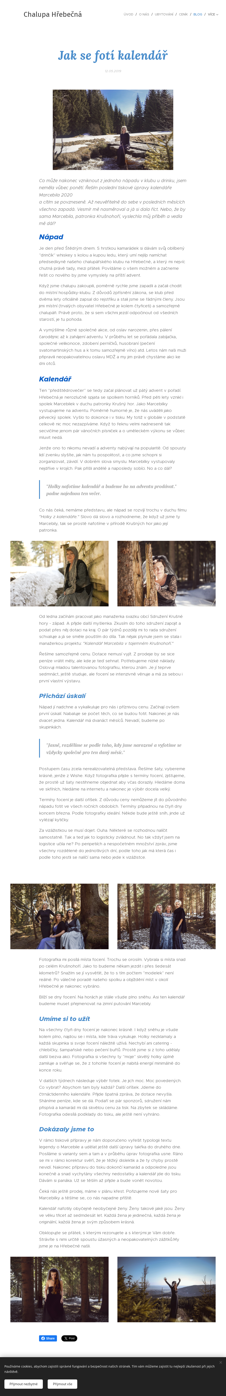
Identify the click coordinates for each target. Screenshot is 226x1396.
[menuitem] (130, 14)
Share (48, 1338)
